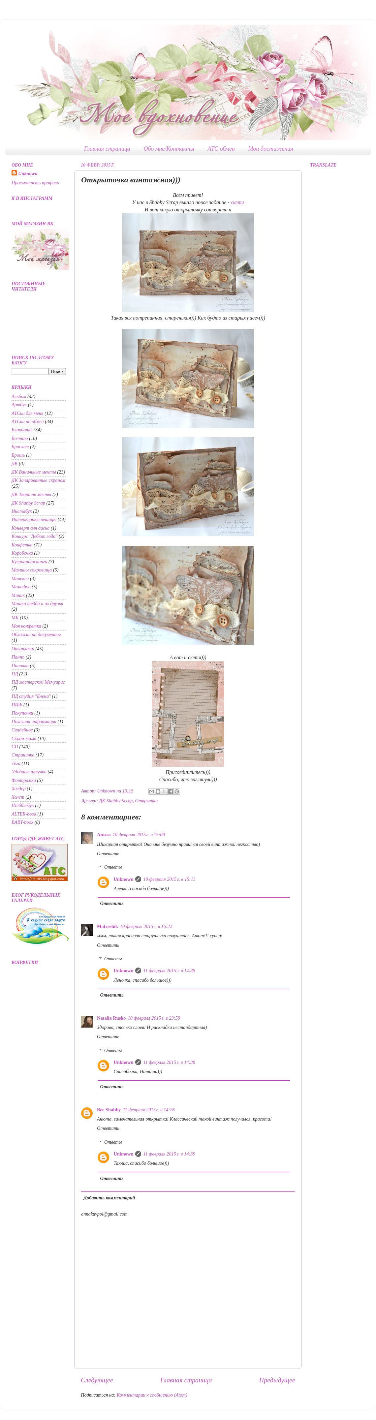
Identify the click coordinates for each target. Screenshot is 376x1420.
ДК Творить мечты (31, 494)
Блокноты (22, 429)
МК (15, 617)
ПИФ (17, 704)
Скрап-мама (24, 738)
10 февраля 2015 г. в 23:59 (154, 1018)
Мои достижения (270, 148)
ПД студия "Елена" (31, 696)
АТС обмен (221, 148)
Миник (18, 595)
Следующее (97, 1380)
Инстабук (22, 511)
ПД (15, 673)
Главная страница (107, 148)
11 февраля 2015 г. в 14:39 (169, 1154)
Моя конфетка (26, 626)
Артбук (19, 404)
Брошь (18, 455)
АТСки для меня (28, 413)
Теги (16, 763)
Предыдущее (277, 1380)
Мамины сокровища (32, 569)
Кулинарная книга (29, 561)
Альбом (19, 396)
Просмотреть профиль (35, 182)
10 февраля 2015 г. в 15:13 (169, 879)
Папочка (20, 665)
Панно (18, 657)
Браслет (20, 446)
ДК (15, 463)
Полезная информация (34, 721)
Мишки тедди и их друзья (37, 603)
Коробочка (22, 553)
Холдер (19, 788)
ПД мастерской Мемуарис (38, 682)
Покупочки (22, 713)
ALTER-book (24, 814)
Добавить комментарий (109, 1197)
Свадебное (22, 729)
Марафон (21, 586)
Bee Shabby (109, 1109)
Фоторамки (24, 780)
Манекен (20, 578)
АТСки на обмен (28, 421)
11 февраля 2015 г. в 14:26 (148, 1109)
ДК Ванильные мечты (34, 472)
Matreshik (107, 926)
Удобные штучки (29, 771)
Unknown (123, 879)
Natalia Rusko (111, 1018)
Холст (18, 797)
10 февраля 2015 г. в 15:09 (138, 834)
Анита (103, 834)
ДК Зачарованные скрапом (38, 480)
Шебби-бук (23, 805)
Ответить (108, 853)
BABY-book (22, 822)
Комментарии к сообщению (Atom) (152, 1395)
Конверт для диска (30, 528)
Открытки (146, 800)
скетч (237, 202)
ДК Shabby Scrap (116, 800)
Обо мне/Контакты (168, 148)
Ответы (113, 867)
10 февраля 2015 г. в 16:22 (146, 926)
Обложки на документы (36, 634)
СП (15, 746)
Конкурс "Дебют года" (34, 536)
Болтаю (20, 438)
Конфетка (22, 544)
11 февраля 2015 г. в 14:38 (169, 970)
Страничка (23, 754)
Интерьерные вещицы (34, 519)
